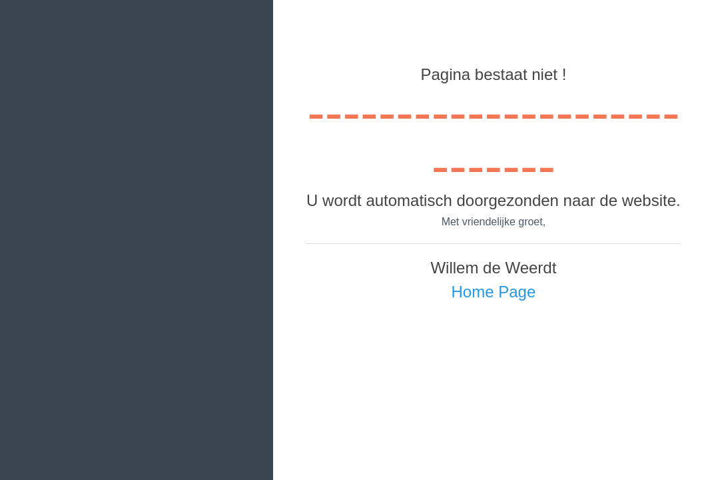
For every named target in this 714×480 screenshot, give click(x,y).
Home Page (494, 292)
